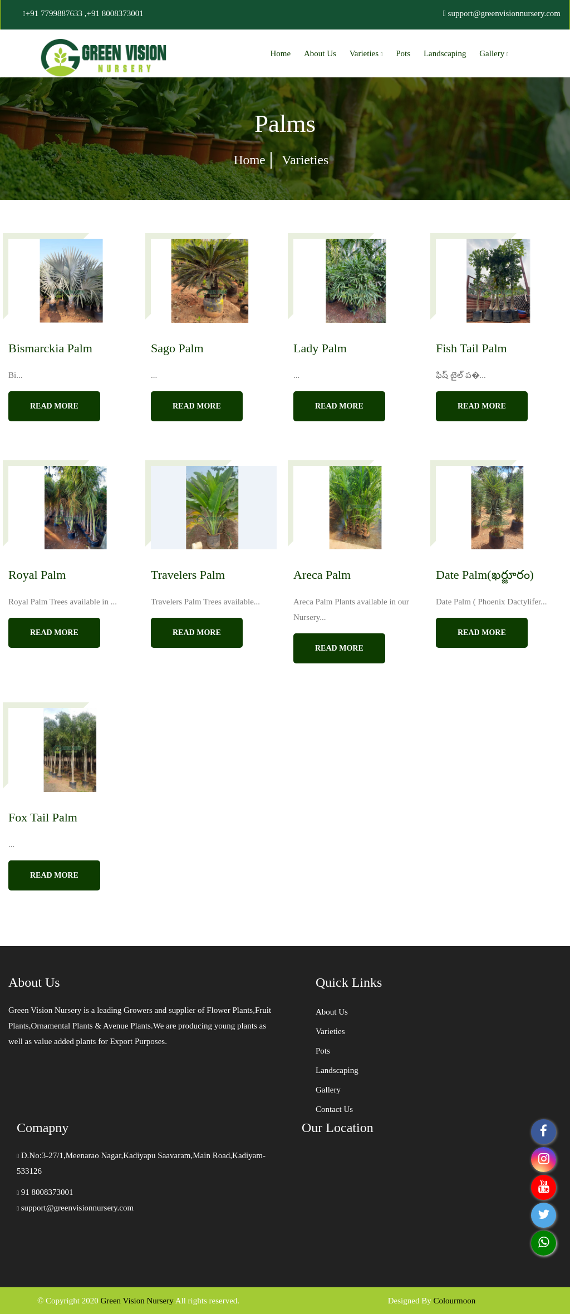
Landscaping (445, 53)
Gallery (493, 53)
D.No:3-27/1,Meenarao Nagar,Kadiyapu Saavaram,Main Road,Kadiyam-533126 (141, 1163)
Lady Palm (320, 348)
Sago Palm (177, 348)
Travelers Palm (188, 575)
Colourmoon (454, 1300)
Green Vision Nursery (136, 1300)
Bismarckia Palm (50, 348)
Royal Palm (37, 575)
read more (54, 406)
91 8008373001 (45, 1192)
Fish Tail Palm (471, 348)
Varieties (366, 53)
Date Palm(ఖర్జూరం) (485, 575)
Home (281, 53)
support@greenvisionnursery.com (75, 1207)
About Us (320, 53)
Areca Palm (322, 575)
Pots (403, 53)
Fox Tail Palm (42, 817)
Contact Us (334, 1109)
